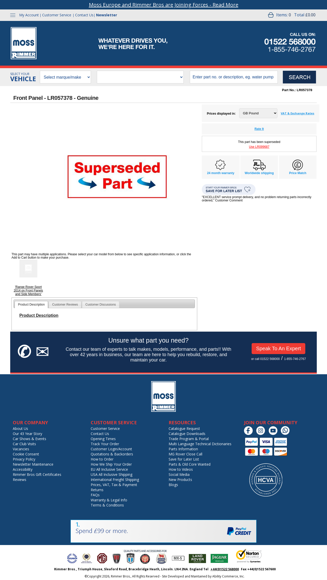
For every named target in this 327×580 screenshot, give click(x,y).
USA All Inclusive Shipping (111, 474)
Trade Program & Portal (189, 438)
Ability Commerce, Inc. (228, 576)
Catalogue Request (184, 428)
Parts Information (183, 448)
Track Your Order (105, 443)
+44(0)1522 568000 (225, 569)
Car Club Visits (24, 443)
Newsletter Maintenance (33, 464)
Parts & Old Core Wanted (190, 464)
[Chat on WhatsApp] (286, 434)
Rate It (259, 129)
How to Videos (181, 469)
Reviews (19, 479)
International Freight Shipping (115, 479)
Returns (97, 489)
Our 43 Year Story (27, 433)
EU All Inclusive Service (109, 469)
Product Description (31, 304)
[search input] (234, 77)
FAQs (95, 494)
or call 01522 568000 (265, 359)
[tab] (31, 304)
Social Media (179, 474)
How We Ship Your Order (111, 464)
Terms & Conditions (107, 505)
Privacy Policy (24, 459)
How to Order (102, 459)
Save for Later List (184, 459)
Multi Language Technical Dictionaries (200, 443)
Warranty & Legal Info (109, 500)
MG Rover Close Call (185, 454)
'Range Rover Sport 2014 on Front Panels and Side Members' (28, 290)
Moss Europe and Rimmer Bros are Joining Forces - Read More (163, 4)
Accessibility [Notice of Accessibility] (22, 469)
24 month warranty (220, 173)
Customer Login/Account (111, 448)
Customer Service (56, 15)
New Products (180, 479)
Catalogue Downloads (187, 433)
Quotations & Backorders (112, 454)
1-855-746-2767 (295, 359)
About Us (20, 428)
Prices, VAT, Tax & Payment (114, 484)
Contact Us (84, 15)
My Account (29, 15)
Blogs (173, 484)
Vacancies (21, 448)
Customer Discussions (100, 304)
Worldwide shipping (259, 173)
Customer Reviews (65, 304)
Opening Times (103, 438)
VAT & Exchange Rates (297, 113)
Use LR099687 (259, 147)
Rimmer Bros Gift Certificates (37, 474)
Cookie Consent (26, 454)
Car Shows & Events (29, 438)
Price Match (297, 173)
